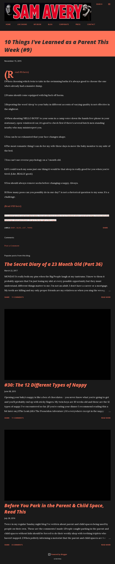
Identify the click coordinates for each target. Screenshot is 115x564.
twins (29, 228)
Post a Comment (11, 246)
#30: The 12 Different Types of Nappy (45, 385)
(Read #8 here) (22, 72)
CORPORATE (62, 24)
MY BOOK (36, 24)
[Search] (99, 4)
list (24, 228)
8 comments (17, 545)
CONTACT (90, 24)
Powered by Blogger (57, 554)
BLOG (49, 24)
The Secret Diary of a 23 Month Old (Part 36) (53, 264)
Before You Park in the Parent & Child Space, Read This (54, 508)
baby (13, 228)
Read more (106, 297)
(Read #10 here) (12, 206)
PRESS (76, 24)
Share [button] (105, 228)
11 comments (18, 297)
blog (19, 228)
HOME (6, 24)
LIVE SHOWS (21, 24)
